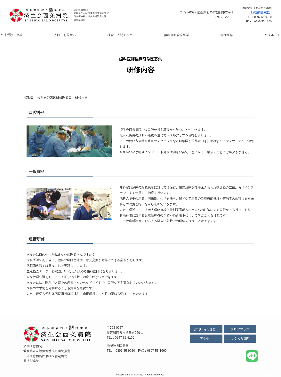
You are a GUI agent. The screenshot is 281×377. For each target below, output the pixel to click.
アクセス (206, 337)
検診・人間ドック (125, 34)
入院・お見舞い (79, 34)
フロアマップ (240, 327)
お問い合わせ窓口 (206, 327)
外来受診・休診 (34, 34)
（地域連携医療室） (259, 12)
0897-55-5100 (124, 336)
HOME (28, 96)
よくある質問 (240, 337)
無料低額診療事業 (172, 34)
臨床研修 (213, 34)
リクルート (249, 34)
